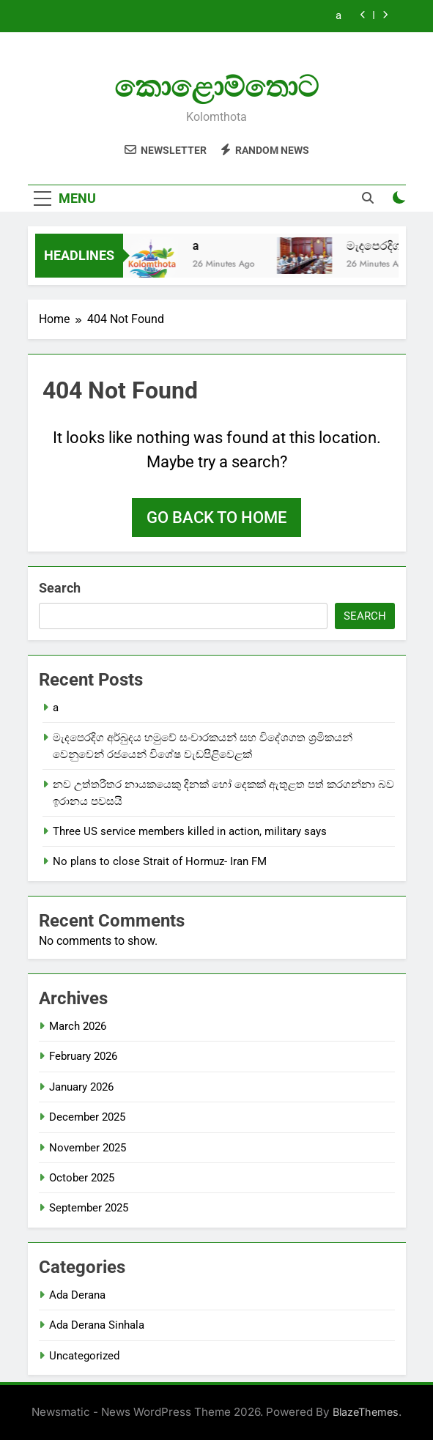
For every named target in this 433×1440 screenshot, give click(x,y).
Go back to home (216, 517)
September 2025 (88, 1207)
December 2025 (87, 1117)
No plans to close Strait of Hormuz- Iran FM (160, 861)
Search (60, 587)
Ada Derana (77, 1295)
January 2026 (81, 1087)
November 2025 (87, 1147)
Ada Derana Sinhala (96, 1325)
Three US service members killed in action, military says (190, 831)
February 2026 (83, 1056)
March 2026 (77, 1026)
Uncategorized (84, 1355)
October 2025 (81, 1177)
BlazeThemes (366, 1412)
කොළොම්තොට (216, 87)
